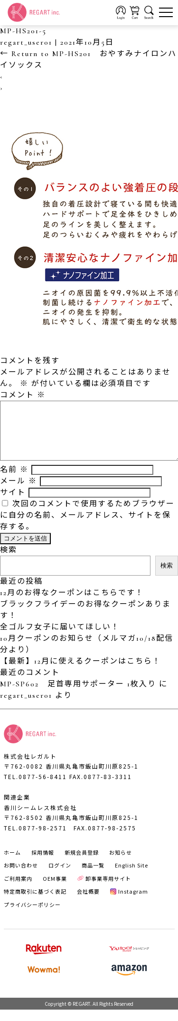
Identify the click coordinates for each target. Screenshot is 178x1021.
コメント (23, 395)
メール (18, 492)
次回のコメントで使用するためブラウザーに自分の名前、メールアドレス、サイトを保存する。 (87, 526)
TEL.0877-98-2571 (35, 839)
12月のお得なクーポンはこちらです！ (72, 604)
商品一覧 (93, 876)
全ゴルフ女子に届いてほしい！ (60, 638)
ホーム (12, 863)
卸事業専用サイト (104, 890)
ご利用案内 (18, 890)
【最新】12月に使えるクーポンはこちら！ (80, 672)
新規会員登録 (82, 863)
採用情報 (42, 863)
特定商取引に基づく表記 (35, 902)
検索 (8, 561)
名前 (14, 481)
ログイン (59, 876)
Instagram (129, 902)
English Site (131, 876)
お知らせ (120, 863)
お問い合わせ (21, 876)
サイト (13, 504)
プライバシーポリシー (32, 916)
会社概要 (88, 902)
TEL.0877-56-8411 (35, 788)
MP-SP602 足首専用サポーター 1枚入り (78, 695)
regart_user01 (26, 42)
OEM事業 (55, 890)
